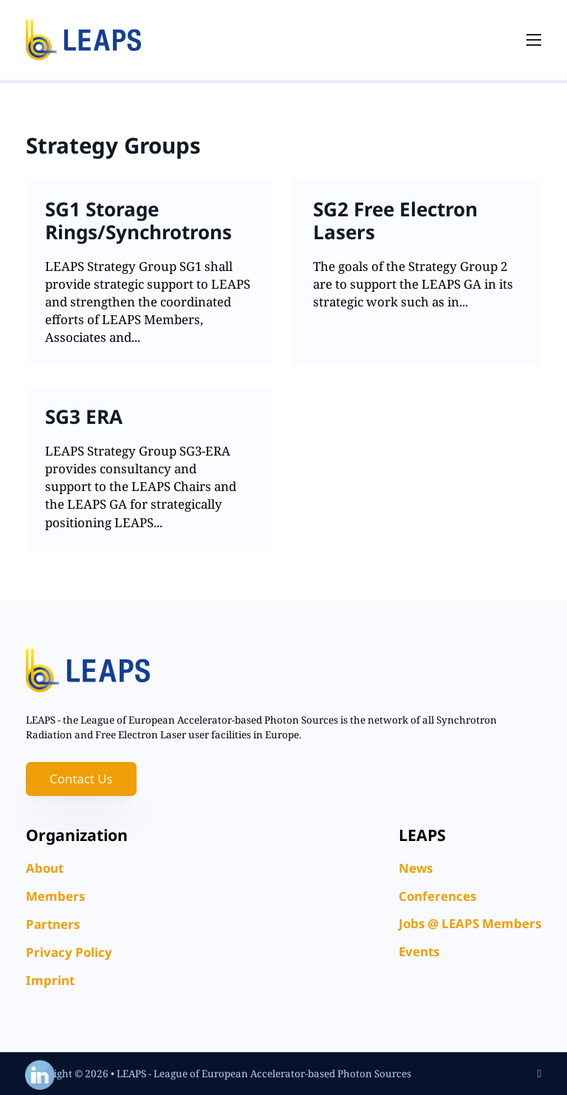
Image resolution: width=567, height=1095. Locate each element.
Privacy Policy (69, 952)
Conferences (437, 896)
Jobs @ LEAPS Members (470, 923)
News (416, 867)
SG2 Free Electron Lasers (395, 220)
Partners (53, 924)
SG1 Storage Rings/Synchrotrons (138, 220)
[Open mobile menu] (533, 40)
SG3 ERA (84, 416)
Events (419, 951)
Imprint (50, 980)
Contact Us (81, 778)
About (44, 867)
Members (55, 896)
